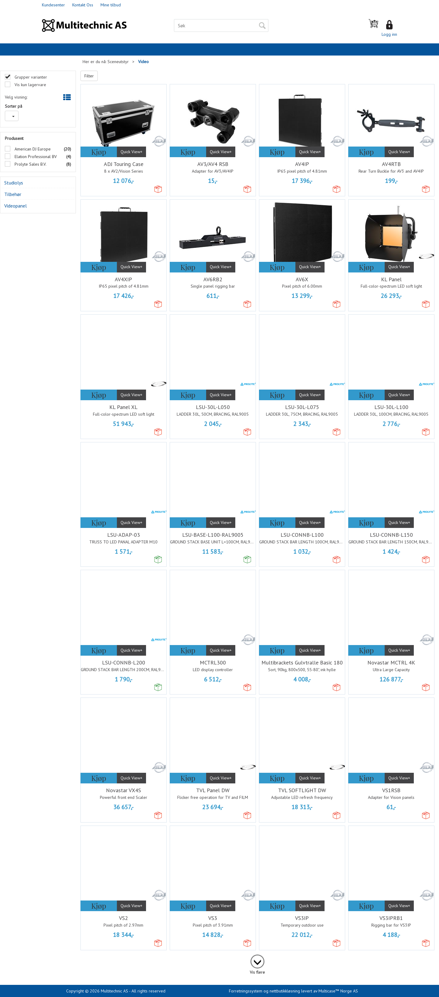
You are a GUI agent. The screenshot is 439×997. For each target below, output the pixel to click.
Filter (89, 76)
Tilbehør (12, 194)
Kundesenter (53, 5)
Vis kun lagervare (29, 84)
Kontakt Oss (82, 5)
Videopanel (15, 206)
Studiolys (13, 183)
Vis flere (257, 972)
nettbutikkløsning (285, 991)
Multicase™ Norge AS (338, 991)
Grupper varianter (30, 77)
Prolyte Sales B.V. (29, 164)
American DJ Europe (32, 149)
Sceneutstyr (118, 61)
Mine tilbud (110, 5)
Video (143, 61)
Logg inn (389, 34)
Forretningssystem (245, 991)
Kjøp (98, 152)
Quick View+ (131, 151)
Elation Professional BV (35, 156)
